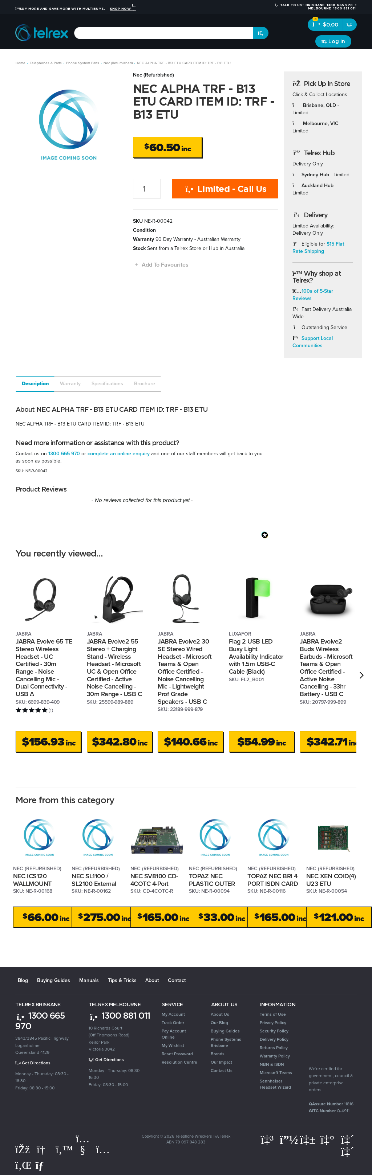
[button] (161, 264)
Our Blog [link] (219, 1021)
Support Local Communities (312, 341)
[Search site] (261, 33)
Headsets (71, 58)
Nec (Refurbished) (153, 75)
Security (243, 58)
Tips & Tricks (114, 979)
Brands (345, 58)
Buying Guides (49, 979)
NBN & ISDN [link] (272, 1063)
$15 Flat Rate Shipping (318, 247)
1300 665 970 (64, 453)
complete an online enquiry (119, 453)
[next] (361, 675)
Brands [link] (218, 1052)
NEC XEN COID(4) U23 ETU (331, 879)
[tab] (35, 384)
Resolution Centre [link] (179, 1060)
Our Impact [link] (221, 1060)
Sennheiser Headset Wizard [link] (275, 1082)
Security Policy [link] (274, 1029)
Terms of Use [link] (273, 1013)
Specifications (107, 383)
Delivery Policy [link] (274, 1038)
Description (35, 383)
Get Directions (32, 1061)
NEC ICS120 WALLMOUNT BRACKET (32, 883)
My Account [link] (173, 1013)
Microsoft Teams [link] (276, 1071)
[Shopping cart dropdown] (350, 25)
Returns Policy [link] (274, 1046)
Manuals (83, 979)
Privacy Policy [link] (273, 1021)
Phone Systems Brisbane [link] (226, 1041)
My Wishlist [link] (173, 1044)
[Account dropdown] (333, 41)
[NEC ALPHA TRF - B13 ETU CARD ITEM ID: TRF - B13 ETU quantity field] (147, 188)
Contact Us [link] (221, 1069)
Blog (20, 979)
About (142, 979)
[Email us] (42, 1163)
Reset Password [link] (177, 1052)
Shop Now (123, 9)
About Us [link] (220, 1013)
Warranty (70, 383)
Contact (165, 979)
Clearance (319, 58)
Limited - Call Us (225, 188)
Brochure (144, 383)
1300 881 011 (119, 1014)
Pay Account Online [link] (174, 1032)
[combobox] (163, 33)
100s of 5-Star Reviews (312, 294)
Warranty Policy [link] (275, 1054)
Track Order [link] (173, 1021)
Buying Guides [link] (225, 1029)
